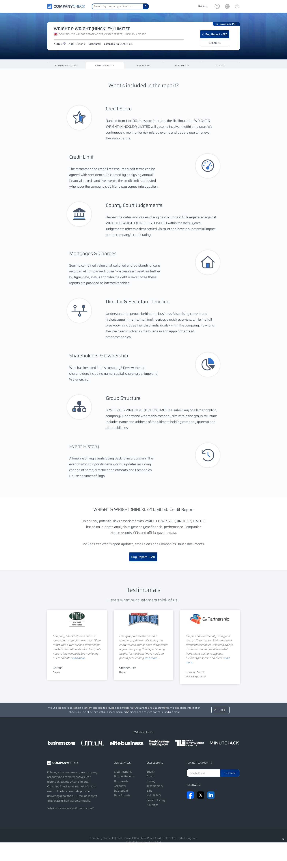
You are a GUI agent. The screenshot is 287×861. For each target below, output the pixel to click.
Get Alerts (215, 43)
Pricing (202, 6)
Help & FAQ (154, 795)
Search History (156, 800)
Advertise (152, 805)
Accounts (120, 786)
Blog (149, 790)
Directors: (94, 44)
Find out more (172, 712)
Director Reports (124, 776)
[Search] (146, 6)
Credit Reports (123, 771)
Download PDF (226, 24)
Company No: (118, 44)
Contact (220, 65)
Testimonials (155, 786)
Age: (77, 44)
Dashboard (121, 790)
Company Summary (66, 65)
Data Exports (122, 795)
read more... (79, 658)
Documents (182, 65)
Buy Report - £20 (215, 34)
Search (151, 771)
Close (222, 710)
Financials (143, 65)
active (60, 44)
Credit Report (105, 65)
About (150, 776)
